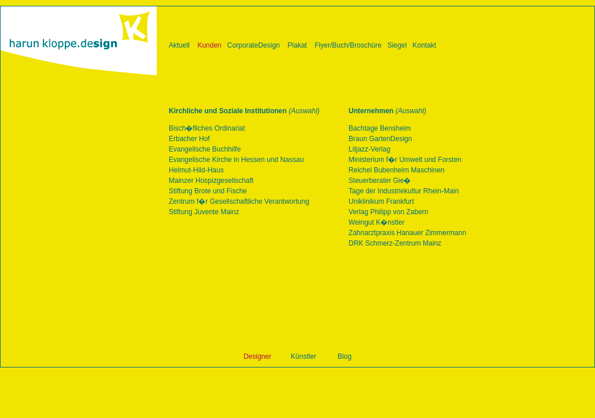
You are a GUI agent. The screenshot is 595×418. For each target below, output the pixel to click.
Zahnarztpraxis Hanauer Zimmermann (407, 233)
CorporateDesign (253, 45)
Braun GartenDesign (380, 139)
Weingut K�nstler (377, 222)
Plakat (297, 45)
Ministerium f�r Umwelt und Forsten (405, 160)
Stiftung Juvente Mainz (204, 212)
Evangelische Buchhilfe (205, 149)
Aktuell (179, 45)
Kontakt (424, 45)
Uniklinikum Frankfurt (381, 201)
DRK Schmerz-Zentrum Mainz (395, 243)
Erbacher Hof (189, 139)
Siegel (397, 45)
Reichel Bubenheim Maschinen (396, 170)
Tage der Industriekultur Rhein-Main (404, 191)
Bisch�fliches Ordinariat (207, 128)
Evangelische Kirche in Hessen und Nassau (236, 160)
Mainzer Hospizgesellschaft (211, 180)
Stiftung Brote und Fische (208, 191)
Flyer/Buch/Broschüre (348, 45)
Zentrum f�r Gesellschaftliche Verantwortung (239, 201)
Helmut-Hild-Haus (196, 170)
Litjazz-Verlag (369, 149)
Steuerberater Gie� (380, 180)
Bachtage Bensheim (380, 128)
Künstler (303, 356)
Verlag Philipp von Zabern (388, 212)
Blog (344, 356)
